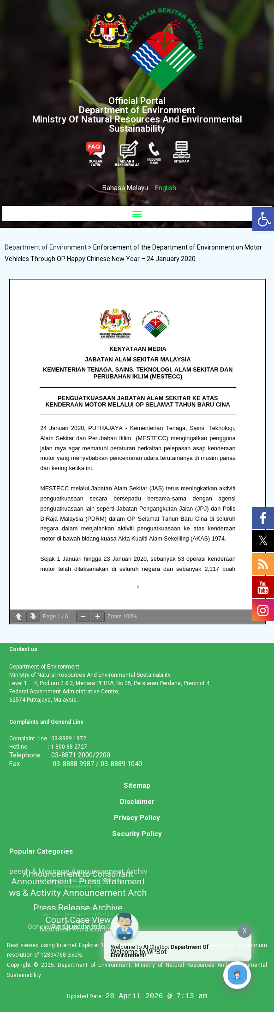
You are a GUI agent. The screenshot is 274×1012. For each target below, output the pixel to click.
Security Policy (137, 834)
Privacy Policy (137, 818)
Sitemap (137, 785)
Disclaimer (137, 801)
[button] (137, 213)
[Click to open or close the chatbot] (237, 975)
